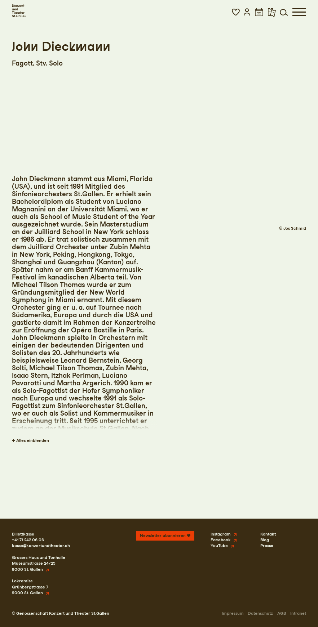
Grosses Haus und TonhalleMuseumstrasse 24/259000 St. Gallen (38, 563)
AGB (281, 613)
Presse (266, 545)
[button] (236, 12)
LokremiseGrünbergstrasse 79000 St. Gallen (30, 586)
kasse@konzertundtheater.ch (41, 545)
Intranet (298, 613)
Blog (264, 539)
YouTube (219, 545)
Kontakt (268, 534)
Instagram (221, 534)
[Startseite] (19, 10)
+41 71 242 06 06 (28, 539)
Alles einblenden (32, 440)
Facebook (221, 539)
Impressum (233, 613)
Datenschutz (260, 613)
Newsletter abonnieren (163, 535)
